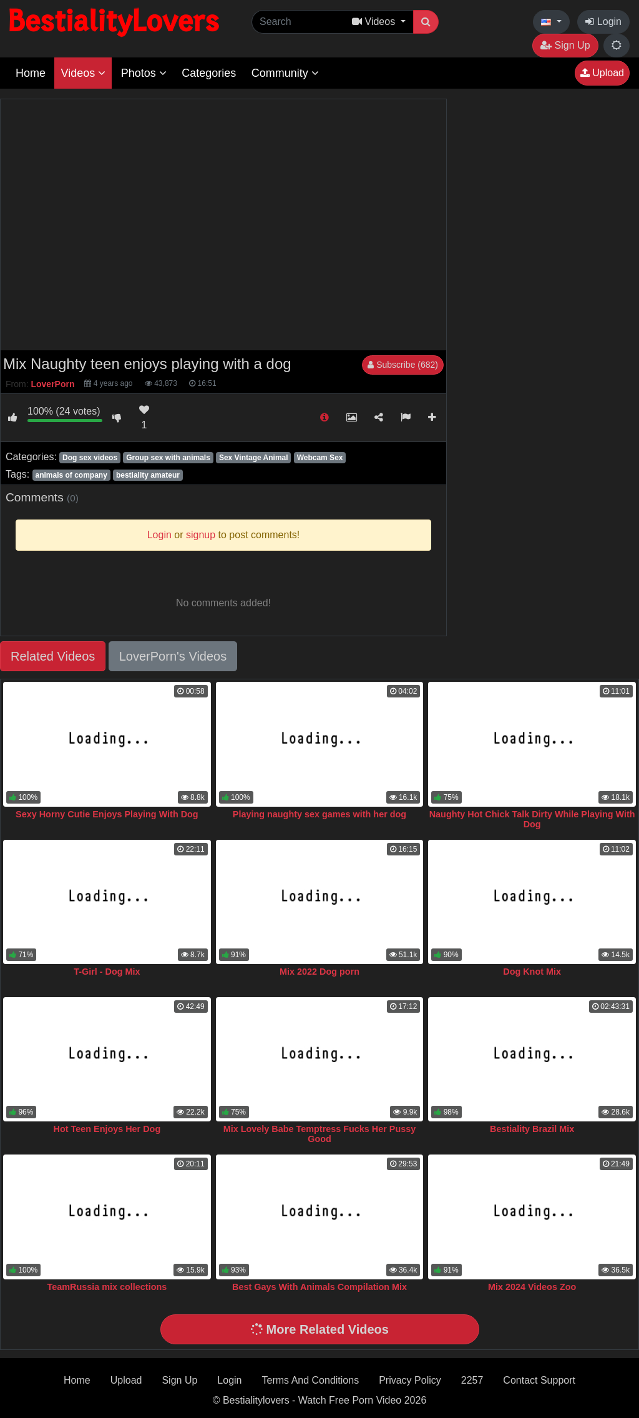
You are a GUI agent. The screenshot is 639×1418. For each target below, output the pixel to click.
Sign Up (565, 45)
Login (603, 21)
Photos (144, 73)
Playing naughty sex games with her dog (319, 814)
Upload (602, 72)
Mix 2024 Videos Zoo (532, 1287)
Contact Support (539, 1380)
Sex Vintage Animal (253, 457)
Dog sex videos (89, 457)
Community (285, 73)
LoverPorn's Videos (173, 656)
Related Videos (53, 656)
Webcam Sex (320, 457)
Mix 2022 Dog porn (319, 972)
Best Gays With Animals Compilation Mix (319, 1287)
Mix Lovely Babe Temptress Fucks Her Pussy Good (319, 1134)
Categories (209, 73)
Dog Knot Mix (532, 972)
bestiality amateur (148, 475)
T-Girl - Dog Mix (107, 972)
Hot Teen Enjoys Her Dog (107, 1129)
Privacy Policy (410, 1380)
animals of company (71, 475)
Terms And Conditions (310, 1380)
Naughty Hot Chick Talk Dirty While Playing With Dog (532, 819)
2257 (472, 1380)
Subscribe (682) (403, 365)
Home (31, 73)
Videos (83, 73)
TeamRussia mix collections (107, 1287)
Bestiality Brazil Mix (532, 1129)
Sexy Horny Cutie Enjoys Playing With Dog (107, 814)
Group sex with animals (168, 457)
